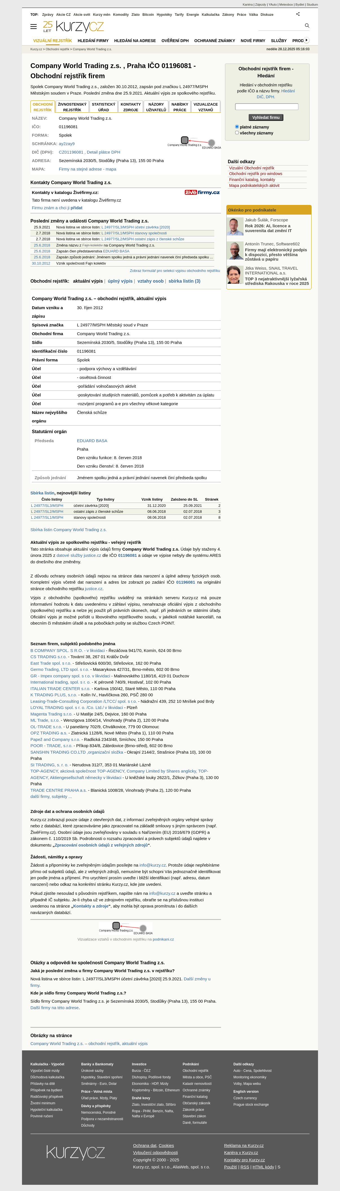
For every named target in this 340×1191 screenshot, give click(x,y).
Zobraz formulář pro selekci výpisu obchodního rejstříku (175, 271)
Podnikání (191, 1064)
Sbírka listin (42, 492)
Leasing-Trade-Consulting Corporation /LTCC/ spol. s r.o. (83, 701)
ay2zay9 (67, 143)
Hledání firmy (93, 40)
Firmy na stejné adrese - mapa (87, 169)
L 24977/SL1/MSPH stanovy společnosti (134, 233)
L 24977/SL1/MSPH (47, 517)
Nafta (169, 1111)
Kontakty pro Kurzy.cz (244, 1159)
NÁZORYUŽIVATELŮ (156, 107)
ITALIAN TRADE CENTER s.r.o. (60, 688)
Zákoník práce (193, 1110)
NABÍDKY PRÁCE (179, 107)
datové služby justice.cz (79, 555)
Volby (237, 1084)
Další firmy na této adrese (54, 1007)
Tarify (179, 15)
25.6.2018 (42, 245)
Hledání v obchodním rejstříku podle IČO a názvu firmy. (266, 91)
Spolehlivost (262, 1071)
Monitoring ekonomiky (249, 1077)
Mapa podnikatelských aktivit (254, 185)
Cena (247, 1071)
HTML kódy (263, 1166)
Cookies (166, 1145)
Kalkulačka (211, 15)
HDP (155, 1084)
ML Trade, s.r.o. (45, 720)
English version (246, 1092)
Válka (253, 15)
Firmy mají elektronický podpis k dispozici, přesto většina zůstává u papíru (276, 254)
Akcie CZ (63, 15)
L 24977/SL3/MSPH (47, 505)
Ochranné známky (214, 40)
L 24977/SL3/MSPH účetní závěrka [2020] (135, 227)
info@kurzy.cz (153, 865)
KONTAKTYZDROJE (131, 107)
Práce (241, 15)
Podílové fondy (159, 1077)
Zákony (228, 15)
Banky (86, 1064)
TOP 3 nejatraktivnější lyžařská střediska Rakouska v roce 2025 (277, 281)
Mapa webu (252, 1084)
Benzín (158, 1111)
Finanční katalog (195, 1097)
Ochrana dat (144, 1145)
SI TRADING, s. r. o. (49, 764)
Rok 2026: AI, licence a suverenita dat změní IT (268, 228)
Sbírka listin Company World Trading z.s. (68, 529)
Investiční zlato (152, 1105)
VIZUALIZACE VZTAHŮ (206, 107)
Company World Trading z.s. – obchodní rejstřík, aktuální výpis (89, 1043)
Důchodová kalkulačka (47, 1077)
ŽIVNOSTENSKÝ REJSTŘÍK (72, 107)
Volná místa (102, 1092)
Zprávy (47, 15)
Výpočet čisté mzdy (44, 1071)
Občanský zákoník (196, 1103)
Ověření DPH (175, 40)
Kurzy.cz (36, 49)
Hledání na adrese (135, 40)
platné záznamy (252, 127)
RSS (244, 1166)
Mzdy (104, 1098)
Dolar (113, 1084)
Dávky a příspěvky (96, 1106)
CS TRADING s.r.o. (48, 656)
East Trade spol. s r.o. (50, 663)
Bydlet (299, 4)
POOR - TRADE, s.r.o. (51, 745)
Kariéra (248, 4)
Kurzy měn (101, 15)
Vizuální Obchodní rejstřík (251, 168)
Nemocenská (91, 1112)
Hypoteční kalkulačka (46, 1110)
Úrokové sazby (92, 1071)
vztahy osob (151, 281)
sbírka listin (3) (184, 281)
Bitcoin (148, 15)
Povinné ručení (41, 1116)
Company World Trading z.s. (92, 49)
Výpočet (57, 1064)
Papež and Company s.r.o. (55, 739)
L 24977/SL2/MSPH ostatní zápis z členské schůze (142, 239)
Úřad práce (89, 1098)
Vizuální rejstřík (52, 40)
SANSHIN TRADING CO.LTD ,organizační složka (76, 752)
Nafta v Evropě (143, 1116)
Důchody (87, 1125)
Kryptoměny (141, 1090)
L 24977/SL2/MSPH (47, 511)
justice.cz (93, 588)
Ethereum (172, 1090)
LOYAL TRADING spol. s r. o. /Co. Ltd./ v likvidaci (76, 707)
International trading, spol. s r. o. (60, 682)
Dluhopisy (139, 1077)
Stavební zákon (194, 1116)
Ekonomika (140, 1084)
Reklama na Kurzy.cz (244, 1145)
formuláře (200, 1123)
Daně (187, 1123)
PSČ (208, 1077)
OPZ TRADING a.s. (48, 732)
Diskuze (267, 15)
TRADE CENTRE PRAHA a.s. (58, 790)
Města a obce (193, 1077)
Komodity (121, 15)
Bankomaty (104, 1064)
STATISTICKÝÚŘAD (103, 107)
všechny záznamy (254, 133)
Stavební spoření (110, 1077)
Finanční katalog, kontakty (252, 179)
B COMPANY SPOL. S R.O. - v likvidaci (67, 650)
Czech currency (245, 1098)
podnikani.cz (163, 939)
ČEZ (147, 1071)
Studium (312, 4)
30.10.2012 (41, 263)
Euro (103, 1084)
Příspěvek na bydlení (46, 1090)
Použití (230, 1166)
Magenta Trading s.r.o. (51, 714)
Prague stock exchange (251, 1105)
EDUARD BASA (116, 251)
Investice (139, 1064)
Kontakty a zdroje (91, 906)
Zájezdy (260, 4)
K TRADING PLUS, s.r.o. (53, 694)
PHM (147, 1111)
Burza (136, 1071)
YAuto (273, 4)
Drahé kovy (141, 1098)
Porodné (109, 1112)
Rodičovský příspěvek (46, 1097)
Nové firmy (253, 40)
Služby (279, 40)
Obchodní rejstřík (57, 49)
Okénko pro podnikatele (252, 210)
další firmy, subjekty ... (51, 796)
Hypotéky (164, 15)
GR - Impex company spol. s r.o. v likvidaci (70, 675)
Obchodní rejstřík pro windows (255, 173)
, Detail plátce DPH (89, 152)
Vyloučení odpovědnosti (155, 1152)
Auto (236, 1071)
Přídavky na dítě (42, 1084)
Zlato (136, 15)
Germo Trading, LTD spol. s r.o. (59, 669)
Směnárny (89, 1084)
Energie (193, 15)
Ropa (136, 1111)
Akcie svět (82, 15)
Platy (113, 1098)
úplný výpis (120, 281)
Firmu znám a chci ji (57, 207)
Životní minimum (42, 1103)
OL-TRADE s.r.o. (46, 726)
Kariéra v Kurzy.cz (241, 1152)
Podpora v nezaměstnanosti (102, 1119)
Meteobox (286, 4)
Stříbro (170, 1105)
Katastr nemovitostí (197, 1084)
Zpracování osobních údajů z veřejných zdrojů (101, 845)
